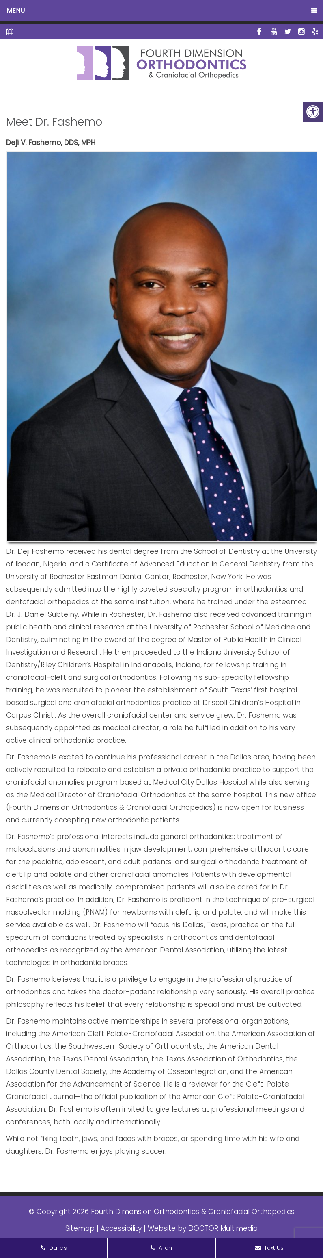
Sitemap (80, 1228)
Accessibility (121, 1228)
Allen (161, 1248)
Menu (15, 10)
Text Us (269, 1248)
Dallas (54, 1248)
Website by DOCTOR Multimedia (203, 1228)
